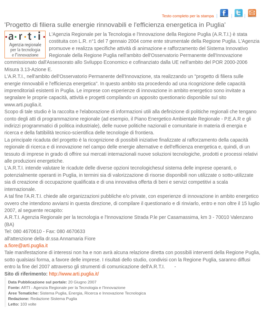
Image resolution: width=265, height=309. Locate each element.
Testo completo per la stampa (188, 16)
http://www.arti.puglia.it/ (74, 274)
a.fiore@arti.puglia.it (26, 245)
